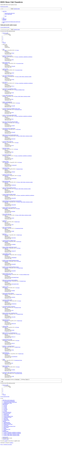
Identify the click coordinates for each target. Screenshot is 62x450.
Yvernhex (6, 366)
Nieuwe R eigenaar (6, 365)
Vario (3, 49)
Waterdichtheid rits (6, 352)
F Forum (19, 175)
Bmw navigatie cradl (6, 62)
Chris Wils (6, 314)
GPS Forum (19, 129)
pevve (5, 142)
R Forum (17, 122)
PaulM (5, 228)
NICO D (5, 340)
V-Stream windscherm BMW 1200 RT (9, 194)
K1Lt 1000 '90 (5, 82)
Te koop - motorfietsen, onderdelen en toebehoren (23, 56)
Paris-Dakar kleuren (6, 148)
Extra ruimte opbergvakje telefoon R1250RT (10, 121)
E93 (5, 155)
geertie (13, 72)
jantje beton (6, 234)
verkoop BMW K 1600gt (7, 253)
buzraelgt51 (6, 261)
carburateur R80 (5, 326)
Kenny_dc (6, 333)
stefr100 (5, 122)
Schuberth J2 (5, 220)
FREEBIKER (6, 254)
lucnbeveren (6, 182)
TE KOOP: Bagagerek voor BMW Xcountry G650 (11, 108)
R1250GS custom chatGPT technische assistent (11, 260)
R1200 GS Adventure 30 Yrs (7, 55)
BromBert (6, 208)
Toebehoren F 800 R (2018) (7, 174)
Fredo (5, 347)
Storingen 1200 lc (6, 161)
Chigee (4, 359)
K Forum (16, 142)
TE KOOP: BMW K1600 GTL (8, 141)
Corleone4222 (6, 162)
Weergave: (6, 379)
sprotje (5, 215)
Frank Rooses (6, 175)
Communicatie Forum (19, 228)
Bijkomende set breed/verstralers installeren (10, 280)
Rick (5, 149)
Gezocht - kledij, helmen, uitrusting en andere (23, 188)
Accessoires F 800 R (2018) (7, 299)
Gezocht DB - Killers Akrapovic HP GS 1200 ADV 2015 (12, 372)
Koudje (5, 327)
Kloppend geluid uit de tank (7, 339)
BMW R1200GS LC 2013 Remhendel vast (10, 332)
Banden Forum (19, 294)
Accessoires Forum (20, 63)
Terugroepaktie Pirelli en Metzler (8, 293)
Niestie (5, 50)
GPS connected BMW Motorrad (8, 75)
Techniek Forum (20, 267)
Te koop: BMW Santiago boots (8, 95)
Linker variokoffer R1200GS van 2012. (9, 187)
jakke (5, 188)
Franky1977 (6, 248)
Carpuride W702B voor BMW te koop (9, 240)
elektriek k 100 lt (5, 286)
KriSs (5, 109)
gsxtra (5, 89)
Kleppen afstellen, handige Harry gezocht (10, 247)
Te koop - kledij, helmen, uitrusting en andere (23, 76)
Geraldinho (6, 241)
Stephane (5, 287)
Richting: (25, 379)
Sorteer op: (16, 379)
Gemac (5, 76)
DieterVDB (6, 195)
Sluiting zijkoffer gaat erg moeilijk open (9, 207)
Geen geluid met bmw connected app (9, 128)
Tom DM (13, 105)
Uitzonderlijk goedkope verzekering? (9, 306)
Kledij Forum (17, 221)
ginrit (5, 56)
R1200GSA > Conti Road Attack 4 (8, 346)
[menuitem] (10, 13)
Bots (5, 96)
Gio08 (5, 373)
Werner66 (6, 63)
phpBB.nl (11, 442)
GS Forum (20, 162)
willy (5, 221)
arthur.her (6, 168)
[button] (4, 42)
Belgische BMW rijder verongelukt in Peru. (10, 313)
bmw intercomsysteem (6, 181)
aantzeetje (6, 294)
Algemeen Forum (20, 168)
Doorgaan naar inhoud (4, 6)
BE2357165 (6, 320)
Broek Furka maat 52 (6, 319)
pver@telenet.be (7, 353)
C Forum (17, 50)
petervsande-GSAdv (7, 281)
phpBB (6, 440)
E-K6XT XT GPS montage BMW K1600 (10, 115)
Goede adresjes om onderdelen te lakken (9, 88)
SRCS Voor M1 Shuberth (7, 227)
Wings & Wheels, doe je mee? (8, 273)
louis (5, 116)
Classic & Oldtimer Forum (19, 89)
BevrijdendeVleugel (7, 274)
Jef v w (5, 83)
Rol (5, 360)
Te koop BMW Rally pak (7, 214)
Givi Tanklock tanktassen (7, 154)
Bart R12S (13, 138)
